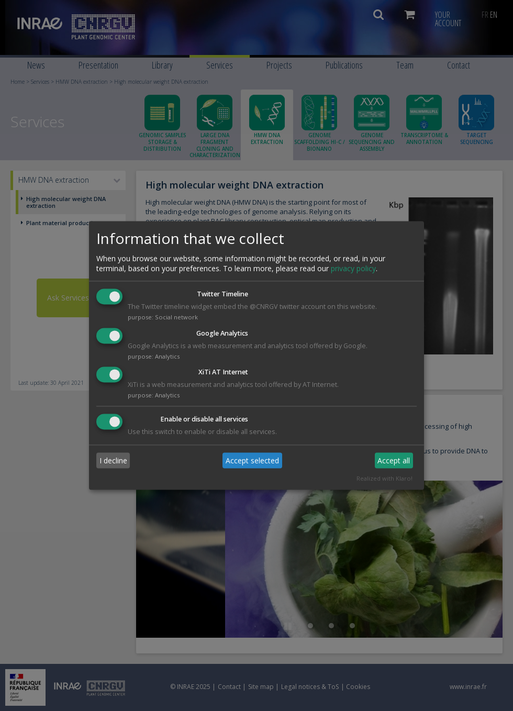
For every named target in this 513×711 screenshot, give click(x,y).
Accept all (393, 460)
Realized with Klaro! (384, 479)
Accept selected (252, 460)
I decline (113, 460)
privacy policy (353, 268)
